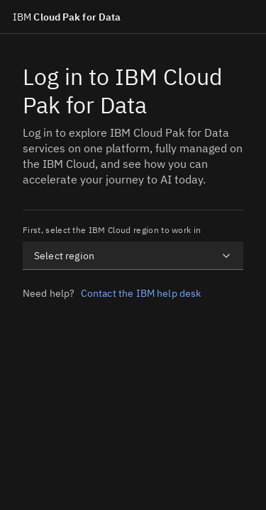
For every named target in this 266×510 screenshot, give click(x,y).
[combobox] (133, 256)
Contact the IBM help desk (141, 293)
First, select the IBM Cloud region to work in (112, 230)
